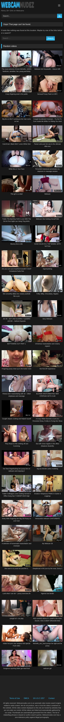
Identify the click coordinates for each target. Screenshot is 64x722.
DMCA (26, 698)
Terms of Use (15, 698)
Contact (51, 698)
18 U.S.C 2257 (38, 698)
